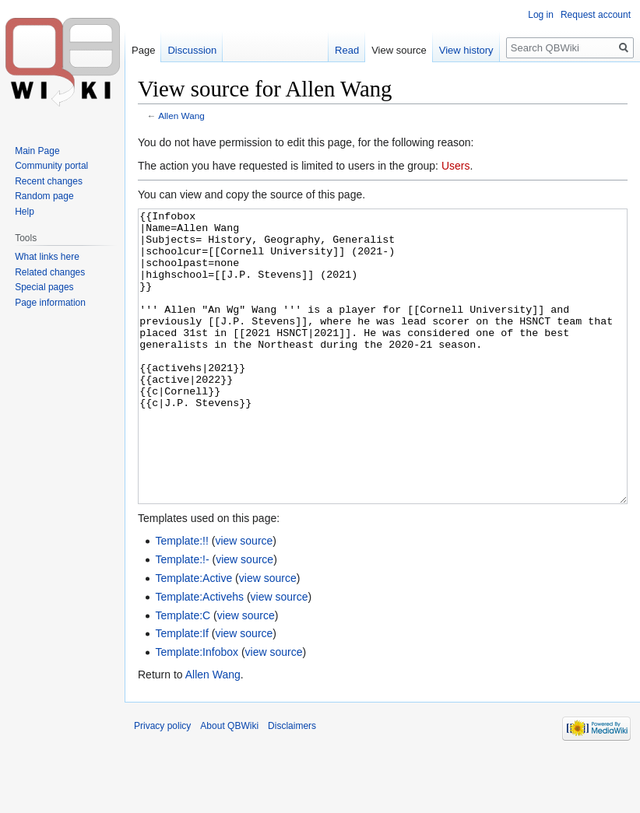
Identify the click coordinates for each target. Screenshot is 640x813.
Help (24, 211)
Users (455, 165)
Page (143, 50)
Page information (50, 302)
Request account (596, 14)
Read (347, 50)
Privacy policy (162, 784)
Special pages (44, 287)
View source (399, 50)
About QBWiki (229, 784)
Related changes (50, 272)
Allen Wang (181, 115)
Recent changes (49, 181)
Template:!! (181, 599)
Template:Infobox (196, 710)
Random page (44, 196)
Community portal (51, 165)
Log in (541, 14)
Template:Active (193, 636)
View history (466, 50)
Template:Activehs (199, 655)
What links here (47, 256)
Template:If (181, 691)
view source (244, 599)
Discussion (191, 50)
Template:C (182, 674)
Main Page (37, 150)
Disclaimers (292, 784)
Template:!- (182, 618)
